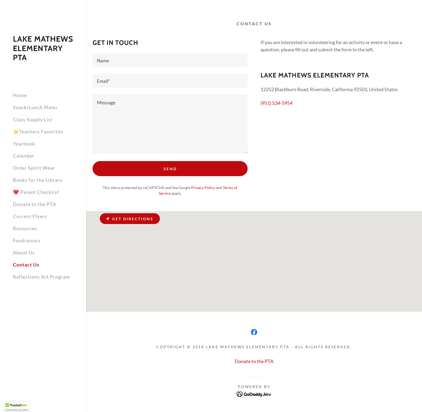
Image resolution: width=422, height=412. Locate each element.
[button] (16, 407)
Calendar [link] (23, 156)
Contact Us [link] (26, 265)
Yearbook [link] (24, 144)
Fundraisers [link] (27, 240)
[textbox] (170, 60)
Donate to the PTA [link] (34, 204)
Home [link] (20, 95)
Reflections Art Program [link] (41, 277)
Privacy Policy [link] (203, 187)
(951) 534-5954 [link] (277, 103)
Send (170, 168)
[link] (43, 58)
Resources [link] (25, 228)
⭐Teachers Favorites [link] (38, 131)
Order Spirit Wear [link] (34, 168)
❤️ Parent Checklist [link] (36, 192)
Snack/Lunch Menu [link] (35, 107)
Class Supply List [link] (33, 119)
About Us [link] (24, 252)
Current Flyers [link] (30, 216)
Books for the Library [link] (37, 180)
